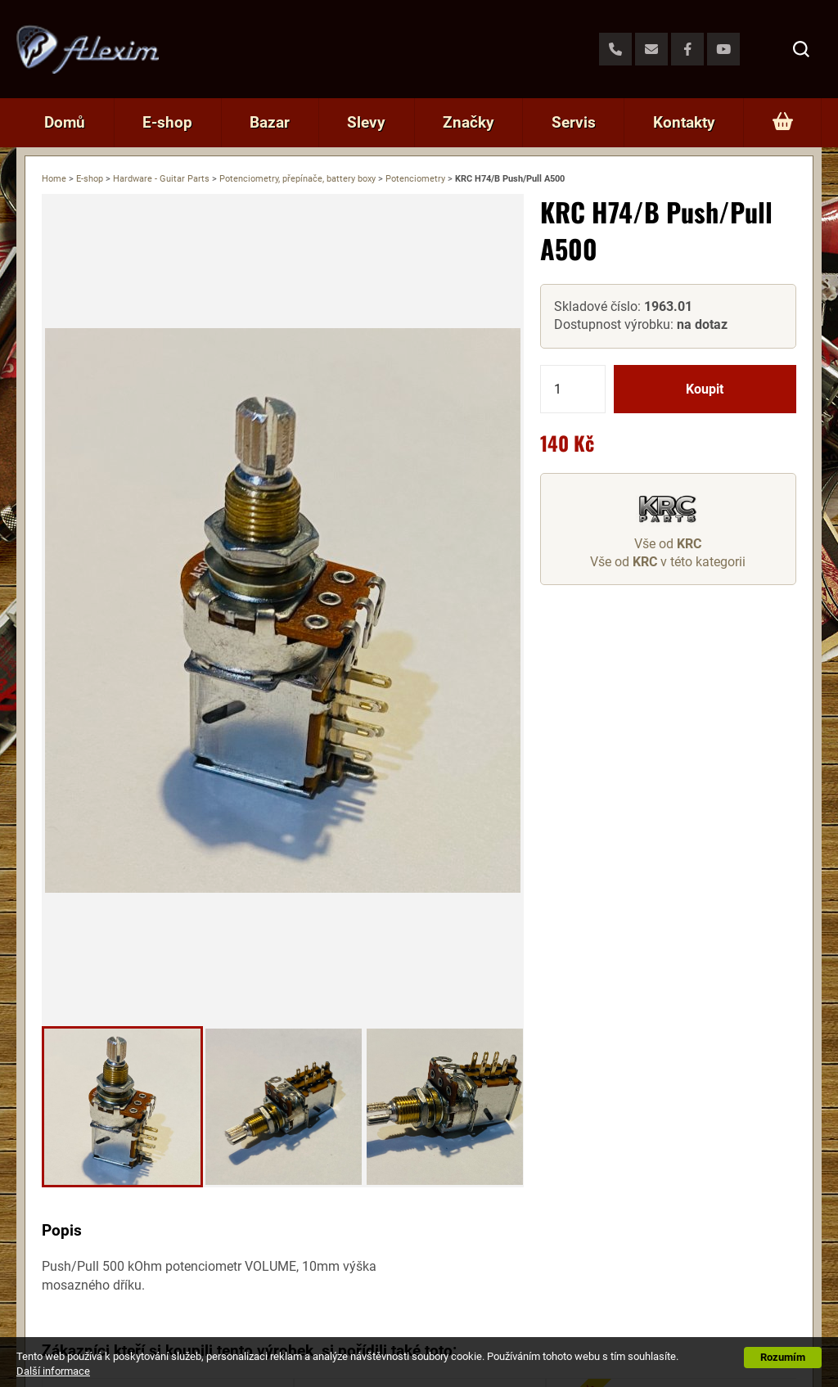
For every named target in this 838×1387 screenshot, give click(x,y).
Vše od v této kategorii (668, 562)
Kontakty (684, 122)
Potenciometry (415, 178)
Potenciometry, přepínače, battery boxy (297, 178)
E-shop (167, 122)
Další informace (53, 1371)
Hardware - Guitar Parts (161, 178)
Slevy (366, 122)
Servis (574, 122)
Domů (64, 122)
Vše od (667, 544)
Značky (468, 122)
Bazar (270, 122)
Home (54, 178)
